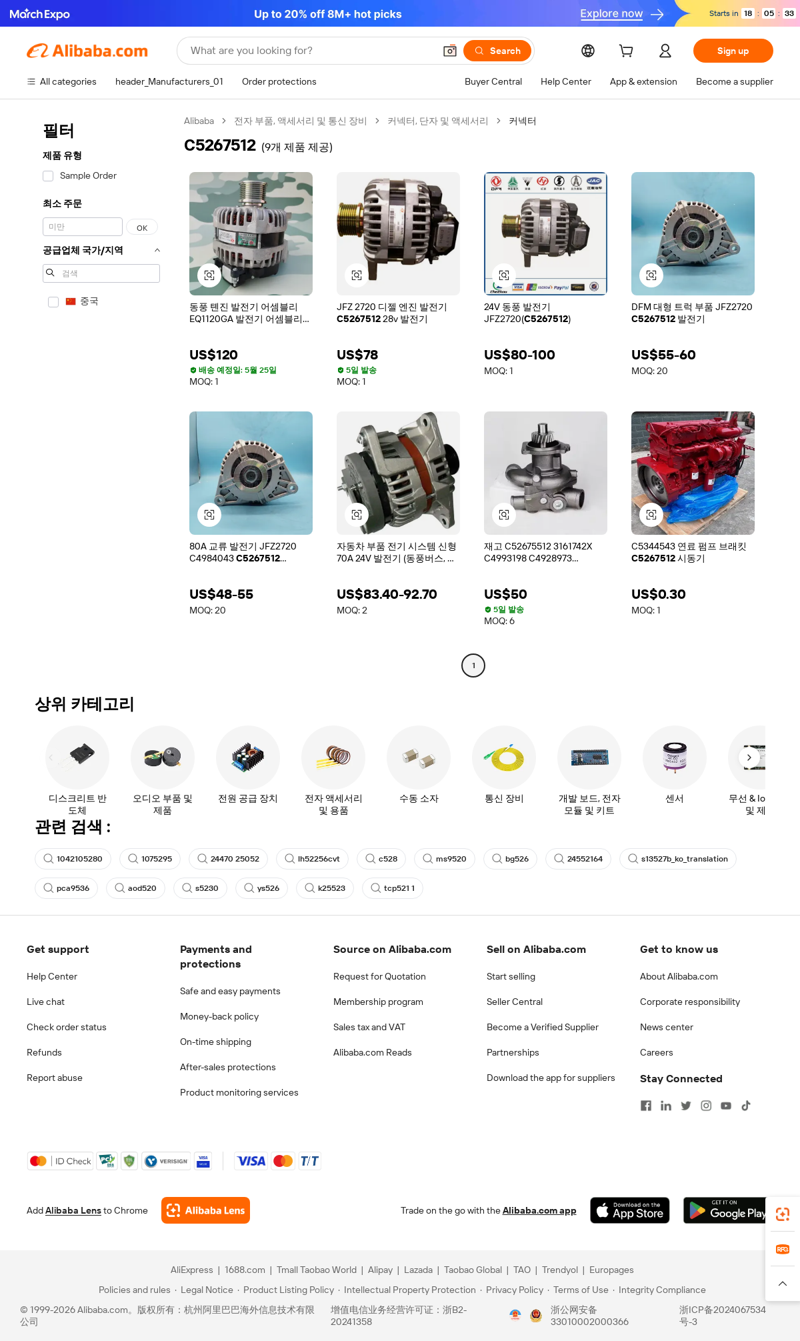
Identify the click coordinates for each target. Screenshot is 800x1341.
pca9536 (66, 888)
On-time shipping (215, 1041)
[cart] (629, 52)
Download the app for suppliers (551, 1077)
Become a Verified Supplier (543, 1027)
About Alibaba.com (679, 976)
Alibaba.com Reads (372, 1052)
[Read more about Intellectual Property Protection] (407, 1290)
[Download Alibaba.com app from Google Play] (728, 1210)
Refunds (44, 1052)
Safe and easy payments (230, 991)
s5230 (200, 888)
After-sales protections (228, 1067)
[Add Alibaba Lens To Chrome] (205, 1210)
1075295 (150, 859)
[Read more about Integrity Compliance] (659, 1290)
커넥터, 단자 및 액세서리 (438, 120)
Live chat (46, 1001)
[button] (450, 51)
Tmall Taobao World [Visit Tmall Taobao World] (317, 1269)
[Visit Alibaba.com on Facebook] (646, 1106)
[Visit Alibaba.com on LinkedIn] (666, 1106)
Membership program (378, 1001)
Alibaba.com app (540, 1210)
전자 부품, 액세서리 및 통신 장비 (300, 120)
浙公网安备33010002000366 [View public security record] (590, 1315)
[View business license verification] (515, 1315)
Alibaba (199, 120)
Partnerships (513, 1052)
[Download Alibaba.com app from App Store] (630, 1210)
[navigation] (101, 395)
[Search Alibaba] (311, 50)
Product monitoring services (239, 1092)
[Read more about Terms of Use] (578, 1290)
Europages (611, 1269)
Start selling (511, 976)
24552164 (578, 859)
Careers (656, 1052)
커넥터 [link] (523, 120)
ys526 (261, 888)
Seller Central (515, 1001)
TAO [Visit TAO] (522, 1269)
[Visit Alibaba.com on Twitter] (686, 1106)
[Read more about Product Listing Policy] (285, 1290)
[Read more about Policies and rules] (133, 1290)
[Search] (497, 50)
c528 (381, 859)
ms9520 (445, 859)
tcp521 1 (393, 888)
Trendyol (560, 1269)
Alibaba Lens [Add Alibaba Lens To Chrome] (73, 1210)
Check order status (67, 1027)
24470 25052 (228, 859)
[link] (782, 1214)
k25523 (325, 888)
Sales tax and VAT (369, 1027)
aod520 (136, 888)
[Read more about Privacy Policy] (511, 1290)
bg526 (510, 859)
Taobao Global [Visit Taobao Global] (473, 1269)
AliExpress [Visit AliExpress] (192, 1269)
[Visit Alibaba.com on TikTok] (746, 1106)
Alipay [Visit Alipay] (380, 1269)
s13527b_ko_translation (678, 859)
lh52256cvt (312, 859)
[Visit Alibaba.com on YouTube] (726, 1106)
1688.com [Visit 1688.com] (245, 1269)
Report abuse (55, 1077)
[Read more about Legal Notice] (204, 1290)
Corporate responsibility (690, 1001)
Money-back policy (219, 1016)
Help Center (52, 976)
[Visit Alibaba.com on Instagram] (706, 1106)
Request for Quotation (379, 976)
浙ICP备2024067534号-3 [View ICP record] (722, 1315)
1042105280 (73, 859)
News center (666, 1027)
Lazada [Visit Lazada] (418, 1269)
